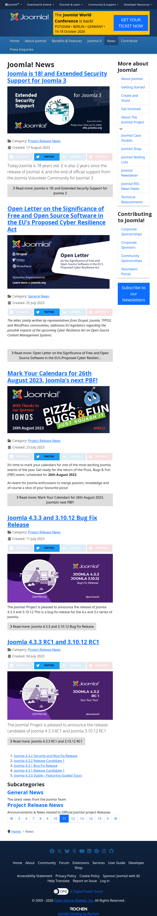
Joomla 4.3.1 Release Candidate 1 (39, 770)
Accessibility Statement (34, 876)
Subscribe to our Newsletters (134, 294)
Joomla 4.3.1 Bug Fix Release (35, 765)
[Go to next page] (107, 818)
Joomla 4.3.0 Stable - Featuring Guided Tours (48, 775)
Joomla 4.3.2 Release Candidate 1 (39, 760)
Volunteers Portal (129, 271)
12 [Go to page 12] (73, 818)
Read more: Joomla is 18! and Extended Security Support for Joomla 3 (60, 190)
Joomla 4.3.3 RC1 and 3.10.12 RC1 (53, 642)
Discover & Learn (70, 4)
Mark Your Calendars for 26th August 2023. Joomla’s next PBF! (52, 376)
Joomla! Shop (131, 148)
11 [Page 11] (64, 818)
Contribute (129, 41)
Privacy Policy (66, 876)
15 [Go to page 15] (99, 818)
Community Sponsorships (131, 258)
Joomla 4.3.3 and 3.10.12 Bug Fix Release (52, 521)
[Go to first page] (11, 818)
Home (14, 41)
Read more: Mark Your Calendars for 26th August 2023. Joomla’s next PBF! (60, 500)
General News (38, 296)
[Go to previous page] (19, 818)
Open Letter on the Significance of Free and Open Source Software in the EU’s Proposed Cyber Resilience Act (56, 219)
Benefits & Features (67, 41)
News (111, 41)
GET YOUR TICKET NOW (131, 23)
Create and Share (129, 98)
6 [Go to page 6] (26, 818)
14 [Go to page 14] (91, 818)
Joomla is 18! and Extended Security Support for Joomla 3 (57, 77)
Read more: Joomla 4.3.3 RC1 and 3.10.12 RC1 (46, 741)
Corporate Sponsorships (131, 231)
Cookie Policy (90, 876)
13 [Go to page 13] (82, 818)
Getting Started (133, 87)
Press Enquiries (22, 49)
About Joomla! (36, 41)
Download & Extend (39, 4)
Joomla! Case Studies (131, 138)
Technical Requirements (132, 199)
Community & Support (102, 4)
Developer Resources (137, 4)
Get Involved (131, 109)
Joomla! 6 (94, 41)
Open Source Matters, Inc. (74, 900)
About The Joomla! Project (132, 119)
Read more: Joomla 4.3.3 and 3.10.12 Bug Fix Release (52, 626)
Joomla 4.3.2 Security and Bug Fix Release (45, 756)
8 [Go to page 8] (40, 818)
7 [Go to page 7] (33, 818)
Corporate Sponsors (129, 245)
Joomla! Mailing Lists (133, 159)
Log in (105, 881)
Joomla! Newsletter (129, 173)
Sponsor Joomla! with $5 (121, 876)
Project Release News (44, 141)
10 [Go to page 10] (55, 818)
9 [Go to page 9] (47, 818)
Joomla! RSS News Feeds (130, 186)
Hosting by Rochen (78, 913)
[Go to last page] (115, 818)
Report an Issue (85, 881)
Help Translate (58, 881)
